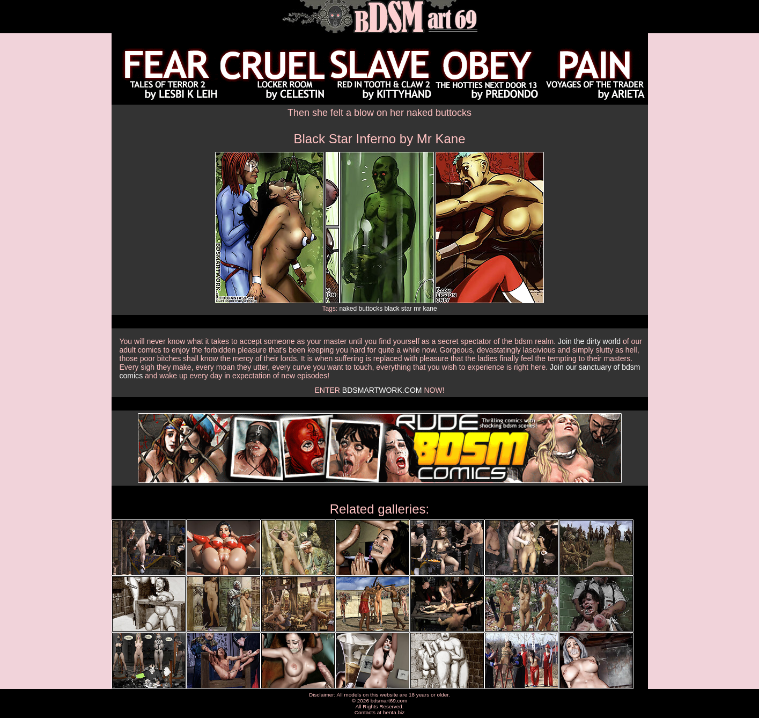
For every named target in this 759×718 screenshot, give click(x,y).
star (406, 308)
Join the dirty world (589, 341)
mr (417, 308)
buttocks (370, 308)
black (392, 308)
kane (430, 308)
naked (348, 308)
